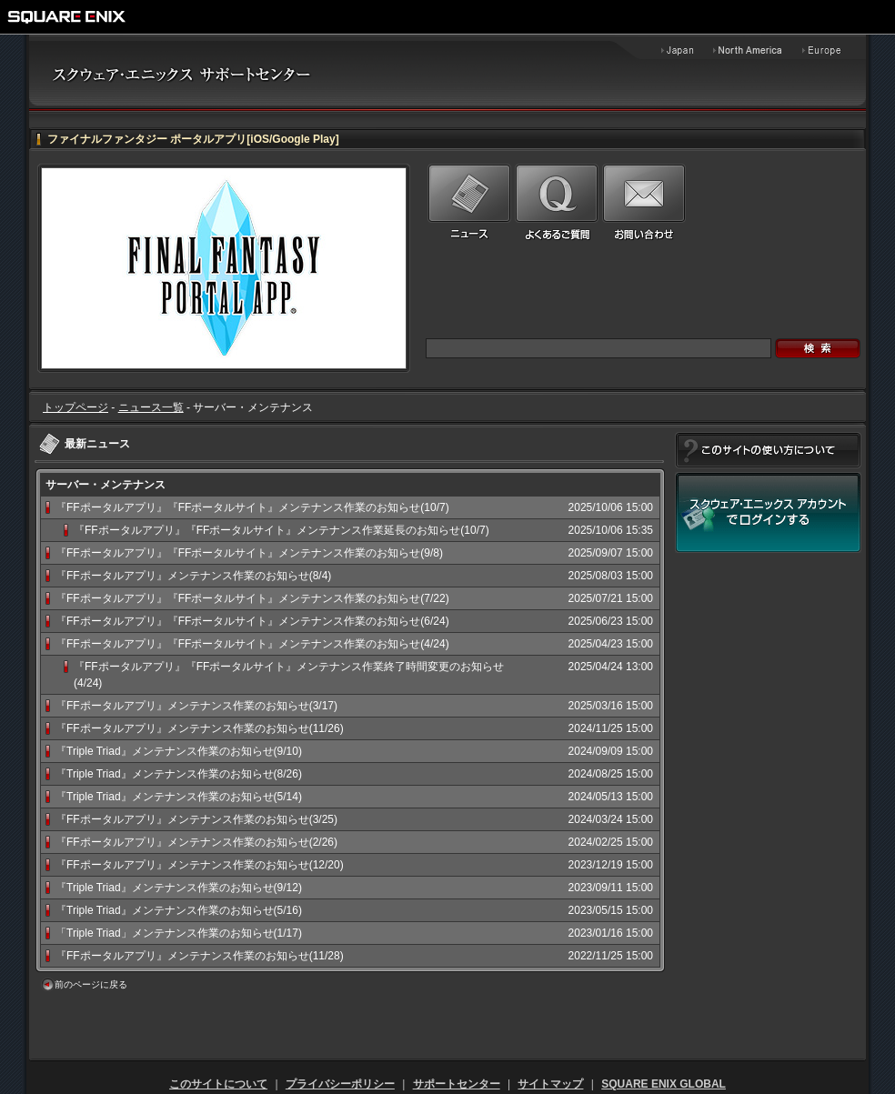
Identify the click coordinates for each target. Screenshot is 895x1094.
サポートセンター (456, 1084)
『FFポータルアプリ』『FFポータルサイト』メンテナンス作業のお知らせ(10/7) (252, 507)
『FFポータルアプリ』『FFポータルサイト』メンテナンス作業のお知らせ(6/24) (252, 621)
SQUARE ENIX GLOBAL (663, 1084)
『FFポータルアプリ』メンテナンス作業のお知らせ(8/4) (193, 575)
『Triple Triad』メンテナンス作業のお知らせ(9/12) (178, 887)
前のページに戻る (91, 984)
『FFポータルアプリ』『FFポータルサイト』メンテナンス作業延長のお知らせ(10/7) (281, 530)
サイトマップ (550, 1084)
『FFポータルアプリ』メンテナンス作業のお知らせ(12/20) (199, 864)
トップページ (75, 407)
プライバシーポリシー (340, 1084)
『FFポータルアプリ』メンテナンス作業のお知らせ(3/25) (196, 819)
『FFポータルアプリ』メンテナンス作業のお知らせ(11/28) (199, 955)
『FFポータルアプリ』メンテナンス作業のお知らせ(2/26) (196, 842)
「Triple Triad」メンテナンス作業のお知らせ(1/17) (178, 933)
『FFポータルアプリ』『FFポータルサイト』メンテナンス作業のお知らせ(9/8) (249, 553)
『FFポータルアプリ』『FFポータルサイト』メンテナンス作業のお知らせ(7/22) (252, 598)
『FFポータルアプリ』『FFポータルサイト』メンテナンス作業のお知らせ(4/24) (252, 643)
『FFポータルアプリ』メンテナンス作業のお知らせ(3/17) (196, 705)
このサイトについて (218, 1084)
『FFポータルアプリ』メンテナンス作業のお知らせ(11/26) (199, 728)
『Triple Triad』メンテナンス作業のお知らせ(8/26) (178, 774)
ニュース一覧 (151, 407)
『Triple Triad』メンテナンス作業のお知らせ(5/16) (178, 910)
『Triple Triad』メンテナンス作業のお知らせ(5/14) (178, 796)
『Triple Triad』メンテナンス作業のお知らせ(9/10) (178, 751)
